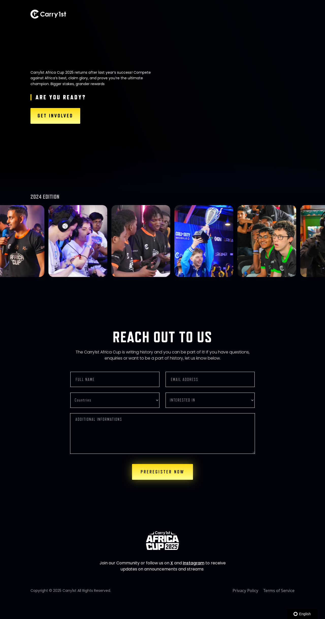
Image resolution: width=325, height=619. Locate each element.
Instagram (193, 563)
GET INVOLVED (55, 115)
